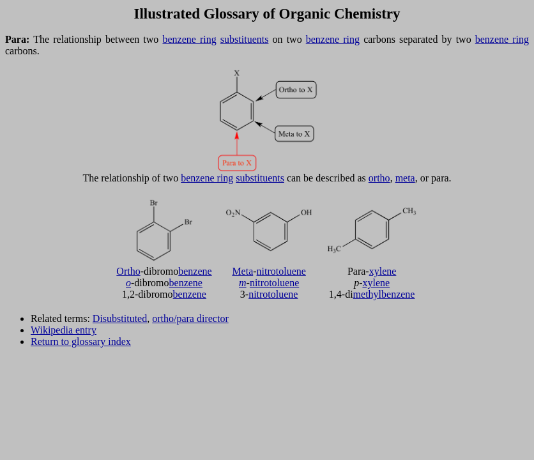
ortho (379, 177)
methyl (367, 294)
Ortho (128, 271)
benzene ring (189, 39)
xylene (383, 271)
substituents (244, 39)
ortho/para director (190, 318)
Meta (242, 271)
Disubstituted (120, 318)
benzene (194, 271)
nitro (266, 271)
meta (405, 177)
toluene (291, 271)
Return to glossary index (81, 341)
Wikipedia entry (63, 330)
